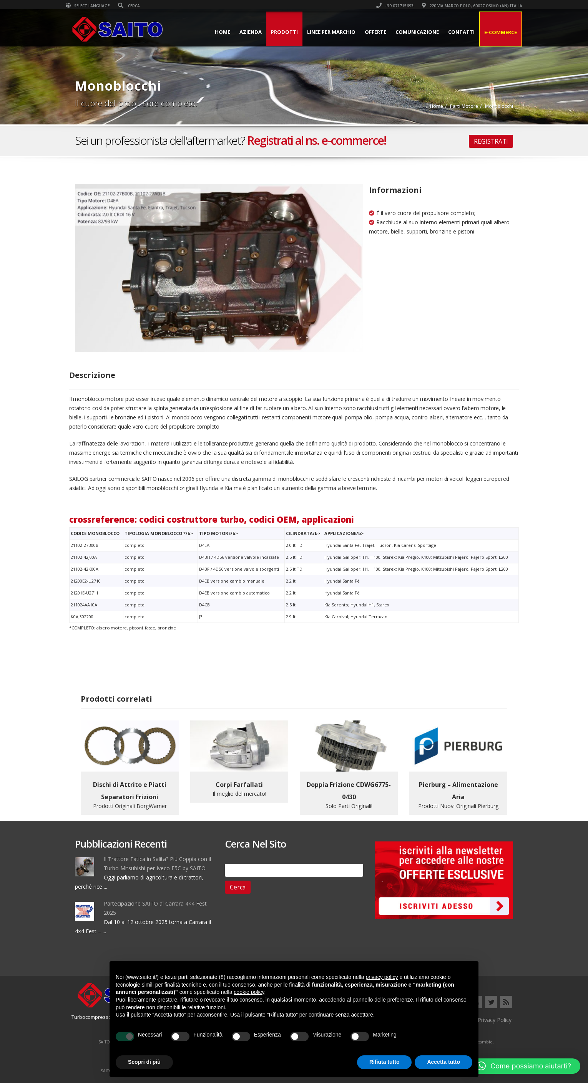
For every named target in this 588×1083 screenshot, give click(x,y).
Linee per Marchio (322, 31)
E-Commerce (491, 32)
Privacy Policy (495, 1019)
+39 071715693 (385, 5)
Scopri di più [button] (144, 1062)
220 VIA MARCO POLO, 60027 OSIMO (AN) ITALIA (463, 5)
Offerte (366, 31)
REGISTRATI (491, 141)
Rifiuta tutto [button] (384, 1062)
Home (213, 31)
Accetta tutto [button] (443, 1062)
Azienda (241, 31)
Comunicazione (408, 31)
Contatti (452, 31)
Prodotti (275, 31)
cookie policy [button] (249, 992)
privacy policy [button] (382, 977)
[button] (523, 1066)
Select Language (97, 5)
